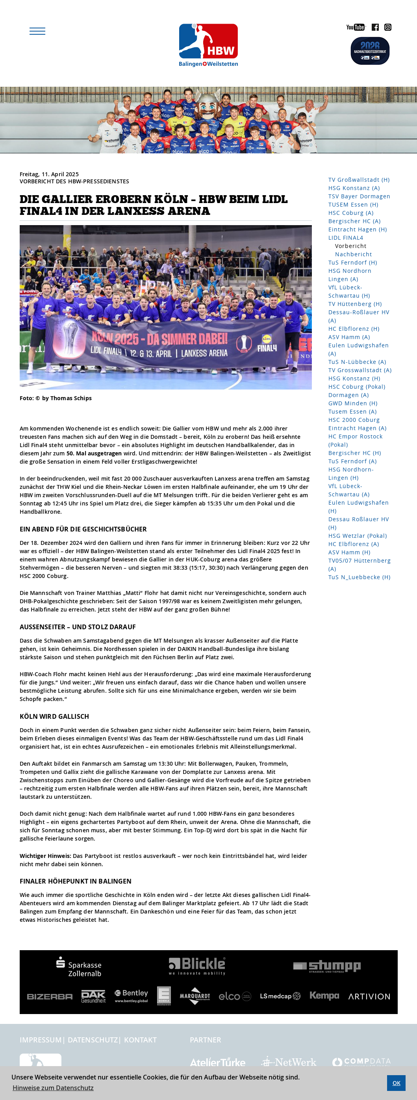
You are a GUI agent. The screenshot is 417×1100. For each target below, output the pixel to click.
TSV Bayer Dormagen (359, 196)
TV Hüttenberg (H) (355, 304)
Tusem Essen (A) (352, 411)
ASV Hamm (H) (349, 552)
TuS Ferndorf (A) (352, 461)
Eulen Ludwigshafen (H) (358, 507)
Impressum (41, 1039)
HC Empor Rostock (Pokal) (355, 440)
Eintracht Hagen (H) (357, 229)
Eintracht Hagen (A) (357, 428)
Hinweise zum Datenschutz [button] (53, 1087)
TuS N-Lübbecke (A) (357, 361)
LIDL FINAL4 (345, 237)
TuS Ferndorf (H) (352, 262)
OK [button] (396, 1083)
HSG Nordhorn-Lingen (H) (351, 473)
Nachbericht (353, 254)
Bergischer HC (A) (354, 221)
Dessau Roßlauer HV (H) (358, 523)
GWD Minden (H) (353, 403)
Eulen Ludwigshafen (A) (358, 349)
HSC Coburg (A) (351, 212)
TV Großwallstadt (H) (359, 179)
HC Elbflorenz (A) (353, 544)
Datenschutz (93, 1039)
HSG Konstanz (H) (354, 378)
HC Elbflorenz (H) (354, 328)
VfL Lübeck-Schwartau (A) (349, 490)
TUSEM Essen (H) (353, 204)
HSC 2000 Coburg (354, 419)
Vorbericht (351, 246)
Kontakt (140, 1039)
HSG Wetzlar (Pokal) (357, 535)
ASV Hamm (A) (349, 337)
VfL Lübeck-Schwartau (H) (349, 291)
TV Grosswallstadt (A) (360, 370)
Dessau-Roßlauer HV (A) (358, 316)
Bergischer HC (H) (354, 453)
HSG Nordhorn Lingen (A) (350, 275)
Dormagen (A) (348, 395)
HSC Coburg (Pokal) (356, 386)
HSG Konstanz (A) (354, 188)
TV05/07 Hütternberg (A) (359, 564)
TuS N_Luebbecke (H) (359, 577)
